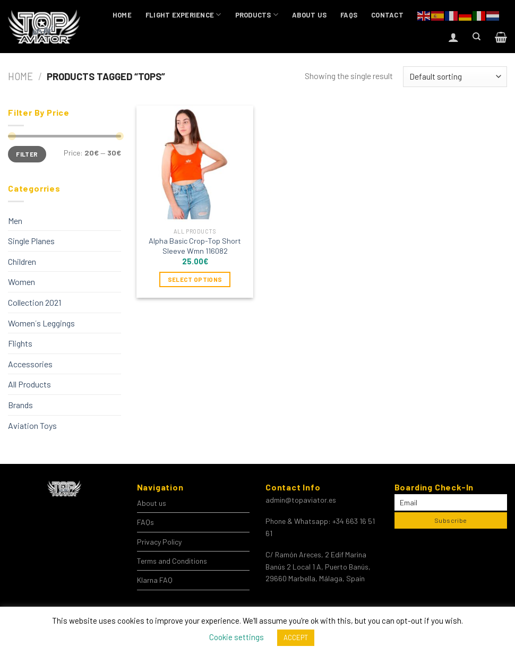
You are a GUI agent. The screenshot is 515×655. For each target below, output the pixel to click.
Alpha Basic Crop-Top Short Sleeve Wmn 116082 (195, 245)
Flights (20, 343)
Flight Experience (183, 15)
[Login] (453, 37)
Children (22, 261)
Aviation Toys (32, 425)
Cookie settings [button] (236, 637)
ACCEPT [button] (296, 637)
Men (15, 221)
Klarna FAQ (155, 579)
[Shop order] (455, 76)
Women (21, 282)
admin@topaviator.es (300, 499)
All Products (29, 384)
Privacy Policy (159, 541)
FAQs (348, 15)
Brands (20, 405)
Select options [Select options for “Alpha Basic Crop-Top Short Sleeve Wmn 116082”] (195, 279)
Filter (27, 154)
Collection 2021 (34, 302)
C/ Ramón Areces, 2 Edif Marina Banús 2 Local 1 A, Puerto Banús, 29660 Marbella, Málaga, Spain (318, 566)
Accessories (30, 364)
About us (309, 15)
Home (122, 15)
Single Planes (31, 241)
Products (257, 15)
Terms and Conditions (172, 560)
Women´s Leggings (41, 323)
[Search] (476, 37)
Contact (387, 15)
